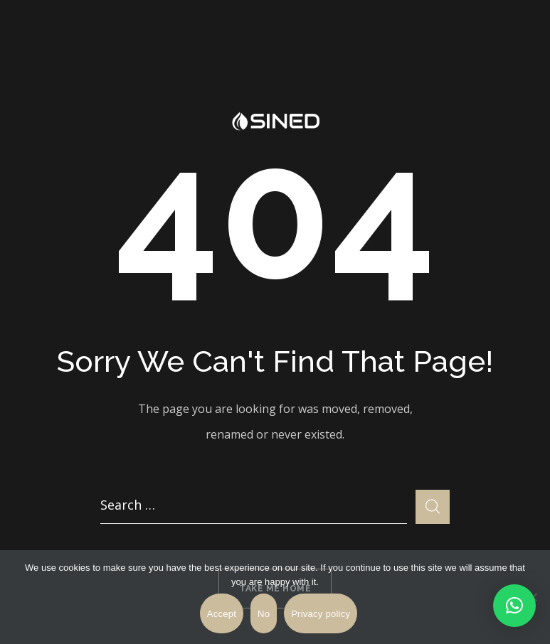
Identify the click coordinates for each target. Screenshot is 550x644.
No (264, 613)
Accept (221, 613)
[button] (514, 605)
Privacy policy (320, 613)
